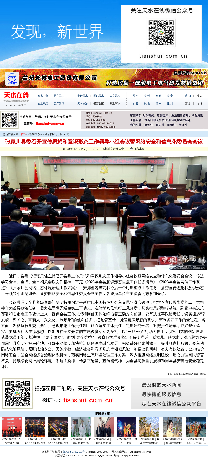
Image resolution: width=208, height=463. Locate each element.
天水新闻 (47, 134)
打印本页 (137, 149)
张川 (58, 134)
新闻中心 (34, 134)
